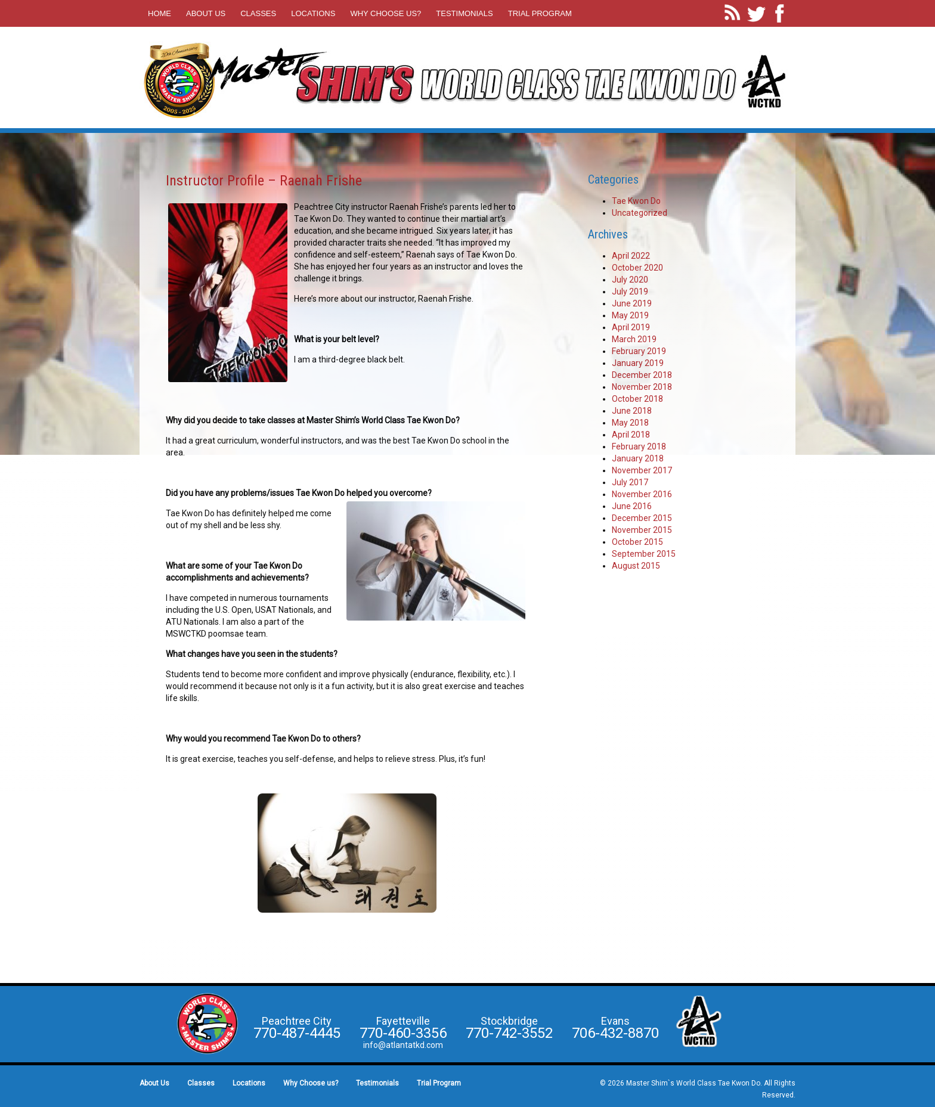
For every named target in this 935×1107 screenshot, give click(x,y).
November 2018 (642, 387)
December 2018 (642, 375)
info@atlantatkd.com (403, 1045)
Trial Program (540, 13)
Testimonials (464, 13)
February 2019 (639, 351)
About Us (205, 13)
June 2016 (632, 506)
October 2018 (637, 399)
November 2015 (642, 530)
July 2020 (630, 279)
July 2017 (630, 482)
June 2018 (632, 410)
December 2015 (642, 518)
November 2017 (642, 470)
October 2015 (637, 542)
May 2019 (630, 315)
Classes (258, 13)
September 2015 (644, 554)
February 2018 (639, 446)
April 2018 (631, 434)
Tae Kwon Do (636, 201)
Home (159, 13)
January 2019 (638, 363)
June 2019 (632, 303)
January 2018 (638, 458)
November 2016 (642, 494)
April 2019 (631, 327)
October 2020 (637, 267)
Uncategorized (639, 213)
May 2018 (630, 422)
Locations (313, 13)
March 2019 (634, 339)
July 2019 (630, 291)
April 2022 (631, 256)
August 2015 (636, 565)
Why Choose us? (385, 13)
